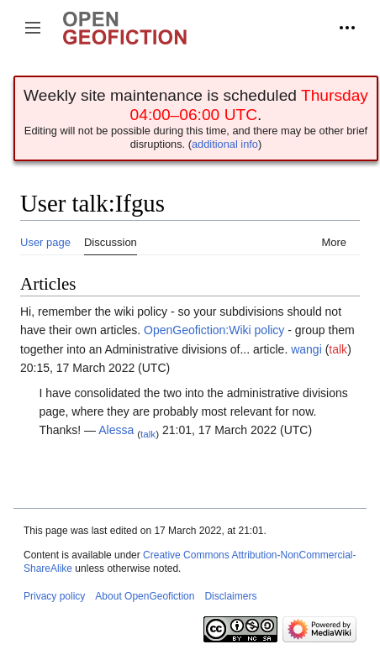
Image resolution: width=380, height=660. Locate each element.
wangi (306, 349)
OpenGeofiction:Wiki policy (214, 330)
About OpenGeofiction (144, 596)
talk (338, 349)
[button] (32, 27)
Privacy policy (54, 596)
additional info (225, 144)
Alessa (116, 430)
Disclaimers (230, 596)
